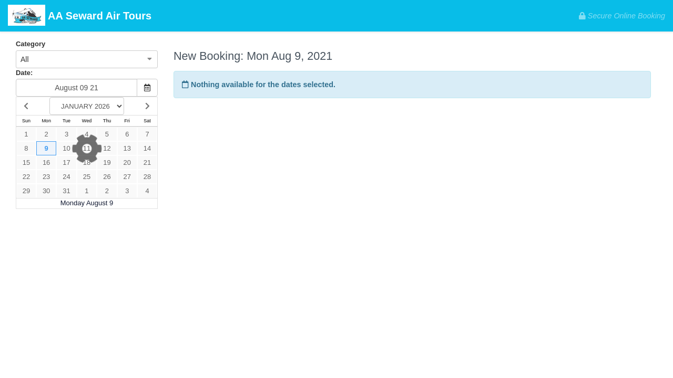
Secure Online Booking (622, 16)
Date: (24, 73)
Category (30, 44)
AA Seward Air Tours (79, 16)
